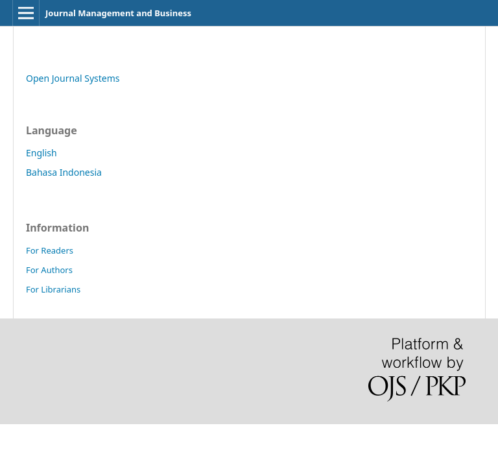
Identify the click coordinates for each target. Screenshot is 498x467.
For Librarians (53, 289)
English (41, 153)
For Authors (49, 270)
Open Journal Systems (73, 78)
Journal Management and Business (118, 13)
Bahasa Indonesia (64, 172)
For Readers (49, 250)
